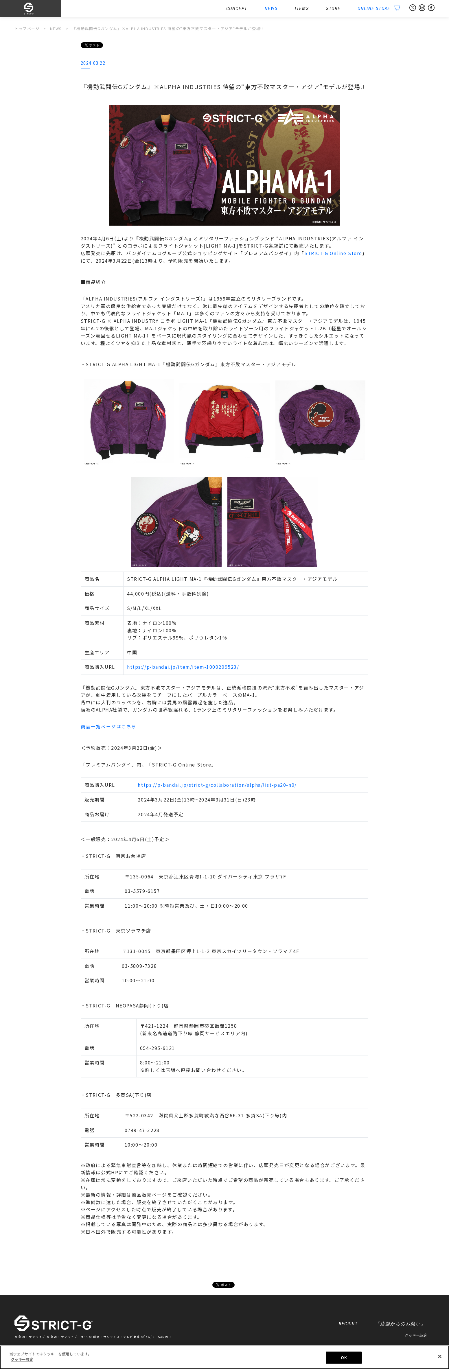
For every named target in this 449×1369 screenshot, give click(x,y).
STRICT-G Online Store (334, 253)
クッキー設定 (415, 1336)
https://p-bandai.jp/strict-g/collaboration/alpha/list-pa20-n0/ (217, 785)
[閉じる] (439, 1357)
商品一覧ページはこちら (109, 726)
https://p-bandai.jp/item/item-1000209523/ (184, 667)
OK (344, 1358)
